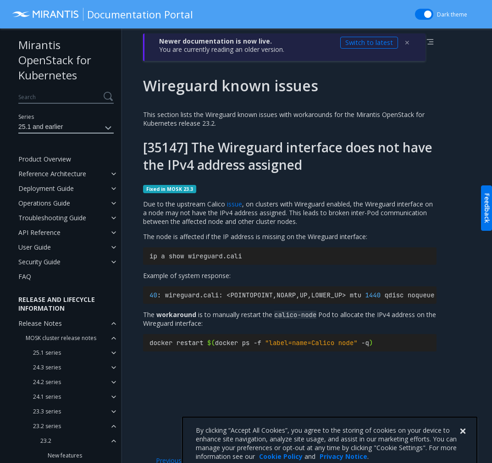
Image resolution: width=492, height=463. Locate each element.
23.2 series (47, 426)
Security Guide (39, 261)
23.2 (45, 441)
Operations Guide (44, 203)
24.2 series (47, 382)
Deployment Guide (46, 188)
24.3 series (47, 367)
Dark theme (452, 14)
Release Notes (40, 323)
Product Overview (44, 159)
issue (234, 204)
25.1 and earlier (66, 128)
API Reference (39, 232)
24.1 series (47, 397)
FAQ (24, 276)
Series (26, 117)
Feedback (487, 208)
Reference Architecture (52, 173)
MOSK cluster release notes (61, 338)
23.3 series (47, 411)
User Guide (34, 247)
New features (65, 455)
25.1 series (47, 353)
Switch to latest (369, 42)
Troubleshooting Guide (52, 217)
